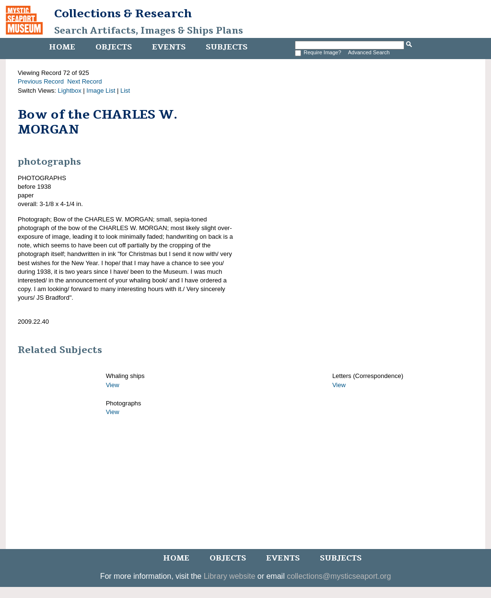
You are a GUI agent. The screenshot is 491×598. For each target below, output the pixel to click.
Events (169, 47)
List (125, 90)
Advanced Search (369, 52)
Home (62, 47)
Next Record (84, 81)
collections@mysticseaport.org (339, 576)
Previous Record (41, 81)
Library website (230, 576)
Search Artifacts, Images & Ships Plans (148, 30)
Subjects (226, 47)
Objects (113, 47)
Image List (100, 90)
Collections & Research (123, 13)
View (112, 385)
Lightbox (70, 90)
